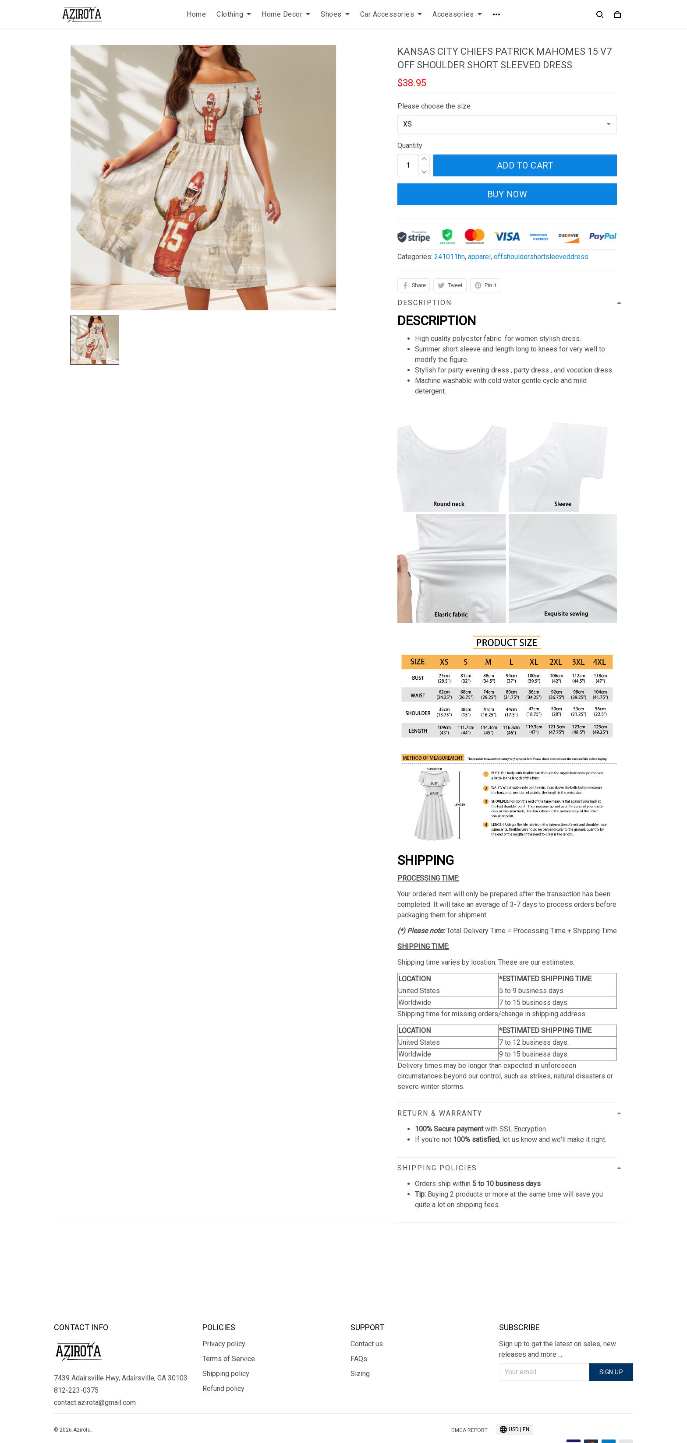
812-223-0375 (76, 1363)
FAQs (359, 1331)
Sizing (360, 1346)
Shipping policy (225, 1346)
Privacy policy (223, 1316)
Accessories (457, 14)
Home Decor (286, 14)
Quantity (409, 145)
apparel (479, 257)
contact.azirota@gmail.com (95, 1375)
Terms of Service (228, 1331)
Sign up (611, 1344)
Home (196, 14)
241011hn (449, 257)
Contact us (367, 1316)
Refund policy (223, 1361)
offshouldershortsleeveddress (541, 257)
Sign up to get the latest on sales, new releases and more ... (557, 1321)
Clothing (233, 14)
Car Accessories (391, 14)
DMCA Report (469, 1403)
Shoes (335, 14)
